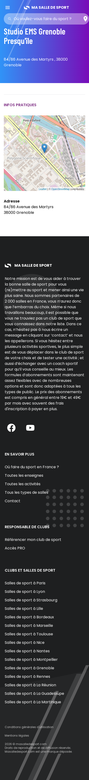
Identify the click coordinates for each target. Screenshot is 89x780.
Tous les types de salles (26, 492)
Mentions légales (17, 736)
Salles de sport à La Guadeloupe (34, 693)
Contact (12, 501)
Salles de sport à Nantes (27, 651)
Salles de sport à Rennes (27, 676)
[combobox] (48, 19)
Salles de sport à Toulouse (29, 634)
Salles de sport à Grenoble (29, 668)
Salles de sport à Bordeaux (29, 617)
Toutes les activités (22, 484)
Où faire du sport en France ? (32, 467)
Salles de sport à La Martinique (33, 702)
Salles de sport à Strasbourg (31, 600)
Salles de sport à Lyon (25, 591)
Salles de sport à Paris (25, 583)
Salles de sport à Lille (24, 608)
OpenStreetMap (60, 189)
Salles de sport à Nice (24, 642)
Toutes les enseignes (24, 475)
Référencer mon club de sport (33, 539)
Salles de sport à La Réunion (30, 685)
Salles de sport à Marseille (29, 625)
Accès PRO (15, 548)
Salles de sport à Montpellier (31, 659)
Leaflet (43, 189)
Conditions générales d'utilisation (29, 727)
